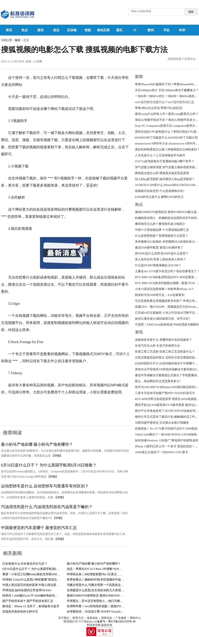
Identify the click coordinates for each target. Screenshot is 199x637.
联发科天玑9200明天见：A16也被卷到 (159, 294)
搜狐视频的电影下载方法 (82, 404)
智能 (88, 30)
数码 (151, 30)
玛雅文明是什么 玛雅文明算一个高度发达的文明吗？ (101, 584)
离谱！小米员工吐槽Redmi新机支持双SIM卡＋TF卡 (35, 574)
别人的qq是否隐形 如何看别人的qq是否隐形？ (165, 179)
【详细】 (56, 455)
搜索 (190, 11)
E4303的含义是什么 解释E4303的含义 (159, 196)
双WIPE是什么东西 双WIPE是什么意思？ (162, 253)
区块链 (72, 30)
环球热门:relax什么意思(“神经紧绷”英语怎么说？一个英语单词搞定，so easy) (52, 579)
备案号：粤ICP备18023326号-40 (116, 621)
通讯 (119, 30)
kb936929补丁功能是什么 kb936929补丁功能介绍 (166, 137)
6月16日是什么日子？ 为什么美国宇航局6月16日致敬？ (49, 465)
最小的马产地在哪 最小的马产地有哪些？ (37, 444)
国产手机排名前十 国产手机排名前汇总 (27, 600)
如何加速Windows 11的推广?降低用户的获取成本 (166, 440)
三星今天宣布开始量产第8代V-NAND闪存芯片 (165, 393)
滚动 (40, 30)
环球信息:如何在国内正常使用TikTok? (26, 590)
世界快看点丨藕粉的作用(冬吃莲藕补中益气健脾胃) (100, 579)
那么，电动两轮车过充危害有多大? (158, 381)
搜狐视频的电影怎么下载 (42, 404)
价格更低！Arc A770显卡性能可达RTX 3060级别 (166, 428)
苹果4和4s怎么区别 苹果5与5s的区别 (158, 108)
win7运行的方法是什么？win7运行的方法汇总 (164, 102)
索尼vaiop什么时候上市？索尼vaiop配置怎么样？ (166, 113)
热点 (24, 30)
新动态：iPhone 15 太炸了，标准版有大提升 (30, 606)
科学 (182, 30)
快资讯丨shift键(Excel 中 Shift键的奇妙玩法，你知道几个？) (41, 595)
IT (135, 30)
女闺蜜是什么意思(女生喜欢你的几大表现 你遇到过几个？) (105, 590)
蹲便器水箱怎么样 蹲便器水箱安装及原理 (162, 173)
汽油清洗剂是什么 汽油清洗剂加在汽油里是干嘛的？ (47, 507)
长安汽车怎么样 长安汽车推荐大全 (157, 345)
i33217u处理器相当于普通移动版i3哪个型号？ (164, 161)
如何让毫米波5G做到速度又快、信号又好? (162, 318)
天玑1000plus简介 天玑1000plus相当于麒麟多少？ (167, 90)
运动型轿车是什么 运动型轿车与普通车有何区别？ (45, 486)
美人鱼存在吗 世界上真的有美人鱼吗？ (160, 259)
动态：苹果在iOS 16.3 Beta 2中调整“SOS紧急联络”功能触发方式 (108, 568)
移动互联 (103, 30)
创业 (56, 30)
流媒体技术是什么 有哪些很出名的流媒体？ (163, 339)
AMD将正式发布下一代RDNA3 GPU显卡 (161, 452)
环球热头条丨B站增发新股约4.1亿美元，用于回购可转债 (103, 574)
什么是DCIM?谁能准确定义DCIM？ (158, 265)
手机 (166, 30)
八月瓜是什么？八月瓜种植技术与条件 (160, 155)
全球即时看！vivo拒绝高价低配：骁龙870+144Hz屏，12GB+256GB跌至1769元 (117, 606)
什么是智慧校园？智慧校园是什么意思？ (161, 235)
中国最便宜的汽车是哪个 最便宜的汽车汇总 (39, 527)
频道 (17, 40)
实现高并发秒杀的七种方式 (20, 611)
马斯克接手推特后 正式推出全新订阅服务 (162, 422)
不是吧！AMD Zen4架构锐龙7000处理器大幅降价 (167, 324)
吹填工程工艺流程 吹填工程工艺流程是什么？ (165, 351)
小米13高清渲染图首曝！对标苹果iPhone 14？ (164, 289)
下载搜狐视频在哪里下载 (25, 411)
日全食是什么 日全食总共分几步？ (24, 563)
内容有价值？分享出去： (183, 58)
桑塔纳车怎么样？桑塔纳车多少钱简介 (160, 223)
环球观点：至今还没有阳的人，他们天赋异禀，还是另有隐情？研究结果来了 (117, 600)
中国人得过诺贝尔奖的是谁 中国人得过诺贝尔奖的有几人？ (41, 584)
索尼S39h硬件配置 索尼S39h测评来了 (159, 247)
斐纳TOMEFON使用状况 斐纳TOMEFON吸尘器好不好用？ (105, 595)
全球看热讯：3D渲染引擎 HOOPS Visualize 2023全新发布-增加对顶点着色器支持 (119, 611)
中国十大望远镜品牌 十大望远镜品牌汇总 (162, 229)
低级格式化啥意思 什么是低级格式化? (159, 190)
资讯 (9, 30)
